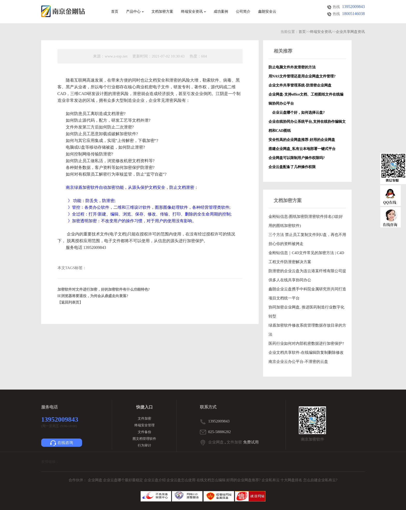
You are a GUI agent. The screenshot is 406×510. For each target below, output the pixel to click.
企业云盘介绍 (155, 480)
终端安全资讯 (193, 11)
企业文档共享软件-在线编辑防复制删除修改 (306, 352)
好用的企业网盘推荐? (244, 480)
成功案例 (221, 11)
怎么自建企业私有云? (320, 480)
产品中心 (135, 11)
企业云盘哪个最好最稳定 (123, 480)
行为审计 (144, 445)
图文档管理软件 (144, 439)
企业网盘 (216, 442)
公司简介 (243, 11)
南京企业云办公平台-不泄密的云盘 (298, 362)
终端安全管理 (144, 425)
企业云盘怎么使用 (181, 480)
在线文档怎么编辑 (211, 480)
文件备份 (144, 432)
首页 (114, 11)
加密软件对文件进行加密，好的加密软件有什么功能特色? (103, 289)
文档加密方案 (162, 11)
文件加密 (144, 418)
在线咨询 (61, 443)
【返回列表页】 (70, 302)
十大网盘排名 (291, 480)
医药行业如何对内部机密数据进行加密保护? (306, 343)
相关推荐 (283, 51)
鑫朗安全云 (267, 11)
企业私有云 (271, 480)
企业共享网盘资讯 (350, 32)
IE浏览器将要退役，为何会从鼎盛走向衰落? (92, 296)
